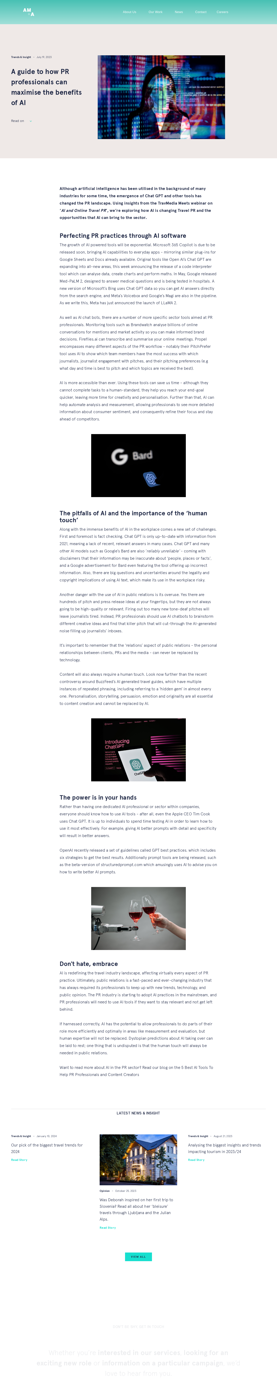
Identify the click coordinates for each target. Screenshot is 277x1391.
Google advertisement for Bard (98, 566)
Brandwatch (141, 325)
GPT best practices (169, 850)
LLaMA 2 (168, 303)
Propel (201, 339)
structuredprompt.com (122, 865)
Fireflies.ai (88, 339)
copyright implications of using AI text (94, 580)
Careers (222, 12)
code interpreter (197, 267)
